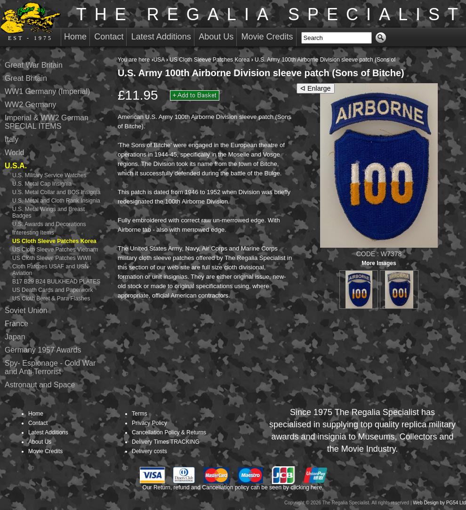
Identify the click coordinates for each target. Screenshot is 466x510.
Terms (139, 413)
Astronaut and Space (40, 385)
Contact (108, 36)
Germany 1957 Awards (43, 350)
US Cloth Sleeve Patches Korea (209, 59)
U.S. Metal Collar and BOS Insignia (56, 192)
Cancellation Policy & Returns (169, 432)
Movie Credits (267, 36)
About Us (216, 36)
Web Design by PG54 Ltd (439, 502)
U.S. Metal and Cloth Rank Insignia (56, 200)
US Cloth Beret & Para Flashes (51, 298)
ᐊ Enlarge (315, 88)
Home (75, 36)
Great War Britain (34, 65)
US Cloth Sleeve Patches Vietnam (55, 249)
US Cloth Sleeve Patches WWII (51, 258)
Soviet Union (26, 310)
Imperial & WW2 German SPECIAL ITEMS (46, 122)
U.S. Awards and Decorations (49, 224)
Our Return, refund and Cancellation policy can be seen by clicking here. (233, 487)
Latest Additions (161, 36)
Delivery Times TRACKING (166, 442)
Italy (11, 139)
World (14, 153)
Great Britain (26, 78)
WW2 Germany (30, 105)
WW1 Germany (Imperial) (47, 91)
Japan (15, 337)
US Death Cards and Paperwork (52, 290)
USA (159, 59)
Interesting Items (33, 232)
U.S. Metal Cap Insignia (42, 183)
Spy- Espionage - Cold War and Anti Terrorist (50, 367)
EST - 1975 (30, 21)
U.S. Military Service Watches (49, 175)
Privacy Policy (149, 423)
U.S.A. (16, 166)
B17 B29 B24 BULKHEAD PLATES (56, 281)
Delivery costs (149, 451)
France (16, 324)
